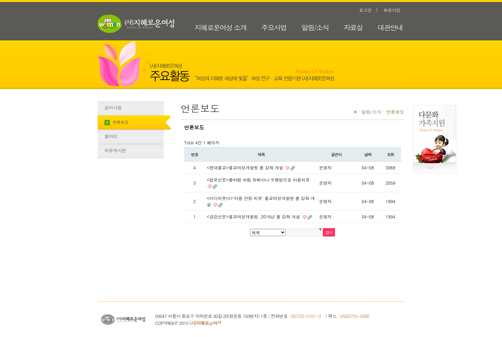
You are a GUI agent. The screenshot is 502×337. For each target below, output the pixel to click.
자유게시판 (115, 150)
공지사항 (113, 107)
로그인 (365, 10)
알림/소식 (315, 27)
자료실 (353, 27)
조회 (390, 154)
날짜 (368, 154)
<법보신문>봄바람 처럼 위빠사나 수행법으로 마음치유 (258, 180)
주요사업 (274, 27)
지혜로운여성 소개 (220, 27)
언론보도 (121, 122)
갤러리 (110, 136)
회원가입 (391, 10)
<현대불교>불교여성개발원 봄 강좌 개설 (245, 167)
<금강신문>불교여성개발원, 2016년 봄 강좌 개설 (254, 216)
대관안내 (390, 27)
